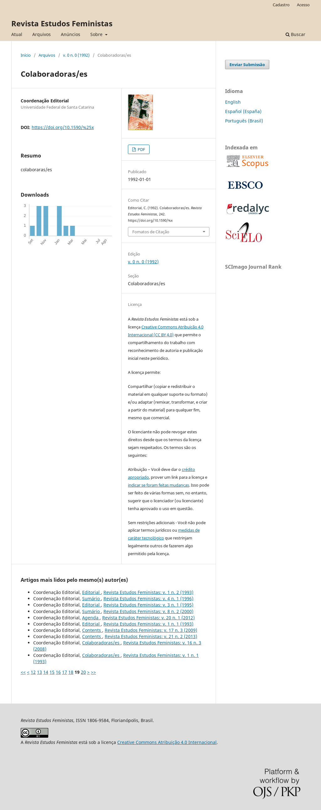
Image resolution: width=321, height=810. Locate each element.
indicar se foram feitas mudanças (158, 485)
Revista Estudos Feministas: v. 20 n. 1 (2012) (148, 618)
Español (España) (243, 111)
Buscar (295, 34)
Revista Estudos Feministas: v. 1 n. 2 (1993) (148, 592)
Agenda (91, 618)
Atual (16, 34)
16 (58, 672)
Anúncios (70, 34)
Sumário (91, 598)
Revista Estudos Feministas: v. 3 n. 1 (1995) (148, 605)
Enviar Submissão (247, 64)
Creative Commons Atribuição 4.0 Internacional (167, 742)
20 (83, 672)
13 (39, 672)
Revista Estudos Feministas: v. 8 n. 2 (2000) (148, 611)
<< (23, 672)
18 (70, 672)
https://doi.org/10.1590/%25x (63, 127)
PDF (141, 149)
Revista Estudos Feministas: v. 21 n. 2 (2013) (151, 636)
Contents (92, 630)
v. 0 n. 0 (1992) (76, 55)
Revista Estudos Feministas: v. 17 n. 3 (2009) (151, 630)
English (233, 102)
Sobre (97, 34)
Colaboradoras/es (101, 643)
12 (33, 672)
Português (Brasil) (244, 121)
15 (52, 672)
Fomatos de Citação (150, 232)
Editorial (91, 592)
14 (45, 672)
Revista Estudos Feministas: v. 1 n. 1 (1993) (148, 624)
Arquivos (41, 34)
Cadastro (281, 5)
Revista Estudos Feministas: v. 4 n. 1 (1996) (148, 598)
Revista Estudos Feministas (62, 23)
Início (26, 55)
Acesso (303, 5)
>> (93, 672)
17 (64, 672)
